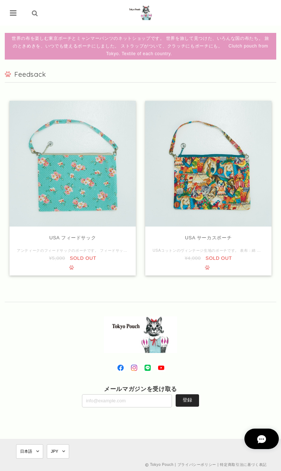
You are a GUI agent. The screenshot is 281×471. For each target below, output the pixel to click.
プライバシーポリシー (197, 465)
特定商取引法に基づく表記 (243, 465)
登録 (187, 400)
